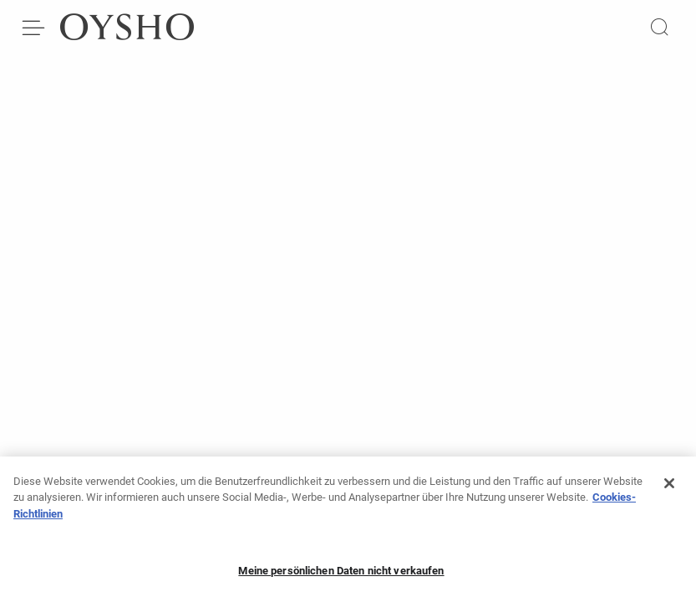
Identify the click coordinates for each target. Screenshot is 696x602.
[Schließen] (669, 487)
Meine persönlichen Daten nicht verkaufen (341, 575)
